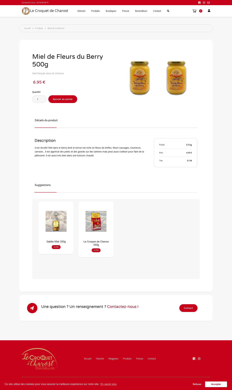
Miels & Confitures (56, 28)
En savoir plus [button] (108, 384)
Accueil (27, 28)
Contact (157, 10)
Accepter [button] (216, 384)
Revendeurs (141, 10)
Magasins (113, 358)
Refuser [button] (197, 384)
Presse (125, 10)
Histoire (81, 10)
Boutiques (111, 10)
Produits (95, 10)
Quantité (36, 92)
